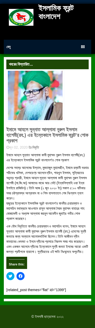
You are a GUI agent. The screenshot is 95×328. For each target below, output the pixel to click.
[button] (35, 95)
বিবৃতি (35, 147)
